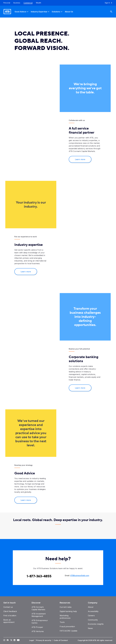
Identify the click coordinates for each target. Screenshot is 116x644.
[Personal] (6, 3)
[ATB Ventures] (38, 631)
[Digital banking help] (68, 611)
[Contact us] (8, 607)
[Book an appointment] (8, 621)
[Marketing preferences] (65, 616)
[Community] (93, 620)
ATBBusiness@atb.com (79, 575)
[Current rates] (65, 607)
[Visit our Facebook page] (7, 640)
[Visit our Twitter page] (11, 640)
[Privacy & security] (44, 640)
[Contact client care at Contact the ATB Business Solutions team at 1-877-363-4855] (39, 576)
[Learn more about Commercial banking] (85, 159)
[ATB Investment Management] (39, 615)
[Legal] (31, 640)
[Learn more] (30, 271)
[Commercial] (28, 3)
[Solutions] (57, 11)
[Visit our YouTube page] (18, 640)
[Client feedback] (10, 611)
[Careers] (91, 615)
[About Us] (69, 11)
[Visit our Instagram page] (4, 640)
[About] (90, 607)
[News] (90, 628)
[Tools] (62, 622)
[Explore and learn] (30, 500)
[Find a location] (9, 615)
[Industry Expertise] (40, 11)
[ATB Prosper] (37, 627)
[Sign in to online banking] (109, 3)
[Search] (113, 11)
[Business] (17, 3)
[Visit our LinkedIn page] (14, 640)
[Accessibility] (93, 611)
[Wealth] (38, 3)
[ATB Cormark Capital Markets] (38, 608)
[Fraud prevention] (67, 626)
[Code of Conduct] (61, 640)
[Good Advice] (22, 11)
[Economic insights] (96, 624)
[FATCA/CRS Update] (68, 631)
